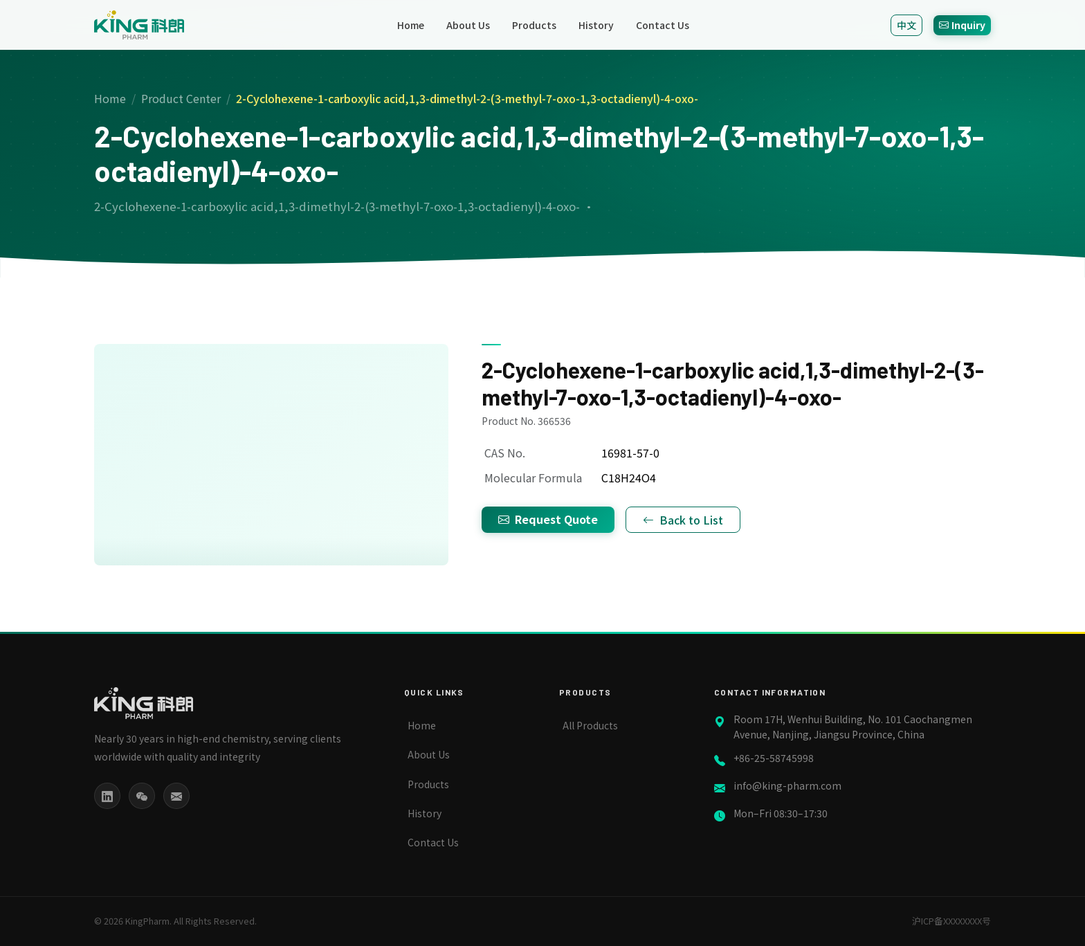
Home (410, 25)
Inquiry (962, 25)
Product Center (181, 98)
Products (534, 25)
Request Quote (548, 519)
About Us (468, 25)
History (596, 25)
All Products (590, 725)
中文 (906, 25)
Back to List (683, 519)
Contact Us (662, 25)
